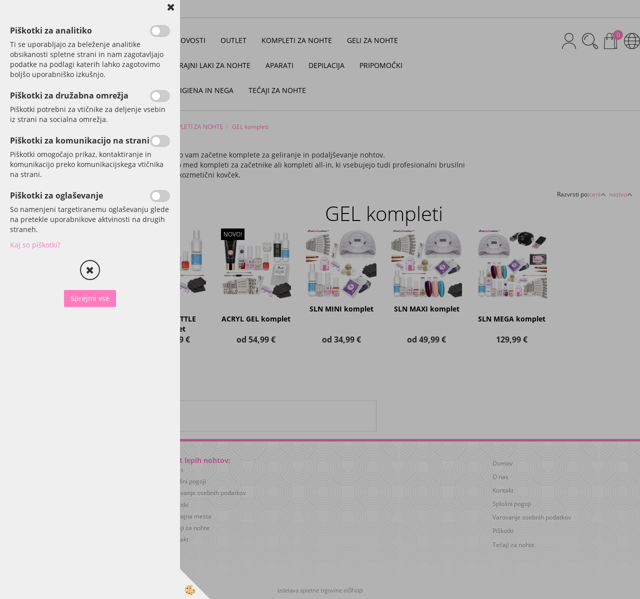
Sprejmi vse (90, 298)
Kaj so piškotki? (35, 245)
